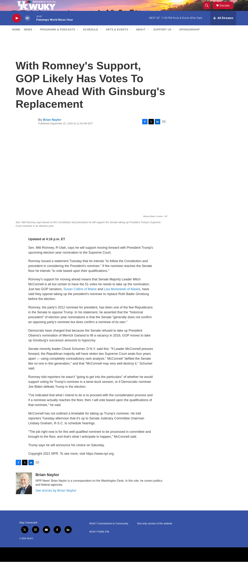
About (141, 37)
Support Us (162, 37)
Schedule (90, 37)
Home (16, 37)
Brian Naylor (52, 128)
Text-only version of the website (154, 531)
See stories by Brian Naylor (56, 498)
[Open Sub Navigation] (35, 37)
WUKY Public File (99, 540)
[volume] (27, 26)
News (28, 37)
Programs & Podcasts (57, 37)
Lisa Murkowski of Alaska (122, 297)
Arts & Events (117, 37)
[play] (17, 26)
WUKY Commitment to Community (108, 531)
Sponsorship (189, 37)
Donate (226, 9)
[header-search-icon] (208, 9)
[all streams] (223, 26)
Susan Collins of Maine (80, 297)
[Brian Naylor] (24, 491)
